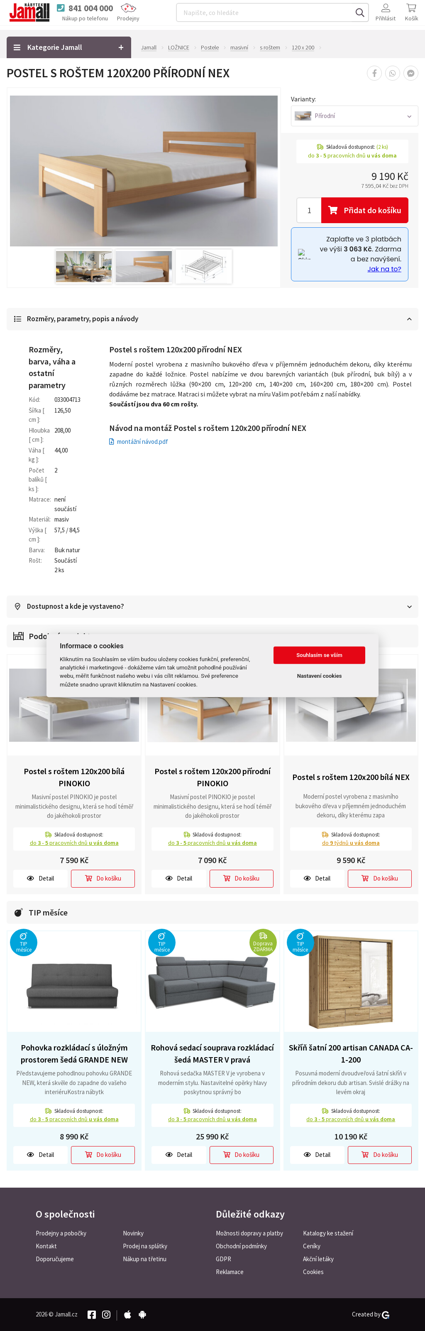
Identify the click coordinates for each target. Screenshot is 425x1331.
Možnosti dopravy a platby (249, 1233)
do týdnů (351, 843)
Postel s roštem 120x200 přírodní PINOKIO (212, 777)
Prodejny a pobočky (61, 1233)
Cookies (313, 1272)
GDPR (223, 1259)
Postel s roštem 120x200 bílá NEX (351, 777)
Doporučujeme (55, 1259)
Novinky (133, 1233)
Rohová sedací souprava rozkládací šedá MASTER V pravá (212, 1054)
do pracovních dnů (74, 843)
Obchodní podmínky (241, 1246)
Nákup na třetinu (144, 1259)
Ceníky (311, 1246)
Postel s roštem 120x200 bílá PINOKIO (74, 777)
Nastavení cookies (319, 676)
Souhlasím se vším (319, 655)
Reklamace (230, 1272)
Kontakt (46, 1246)
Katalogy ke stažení (328, 1233)
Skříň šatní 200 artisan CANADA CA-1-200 (351, 1054)
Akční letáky (318, 1259)
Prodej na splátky (145, 1246)
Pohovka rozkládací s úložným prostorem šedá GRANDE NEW (74, 1054)
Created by (370, 1314)
